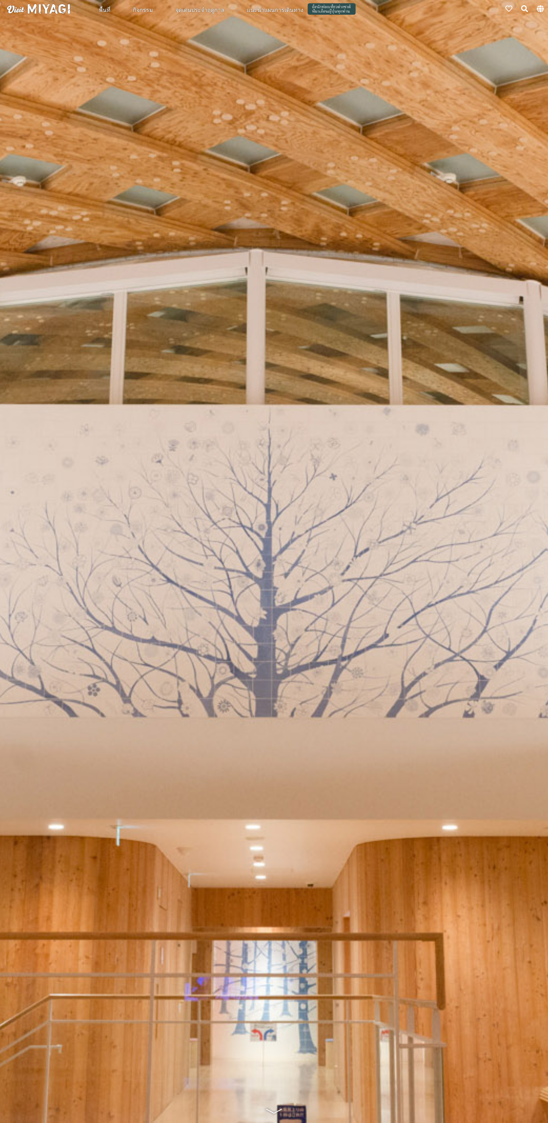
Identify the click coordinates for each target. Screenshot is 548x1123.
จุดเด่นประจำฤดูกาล (199, 9)
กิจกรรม (143, 9)
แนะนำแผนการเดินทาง (275, 9)
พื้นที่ (104, 9)
